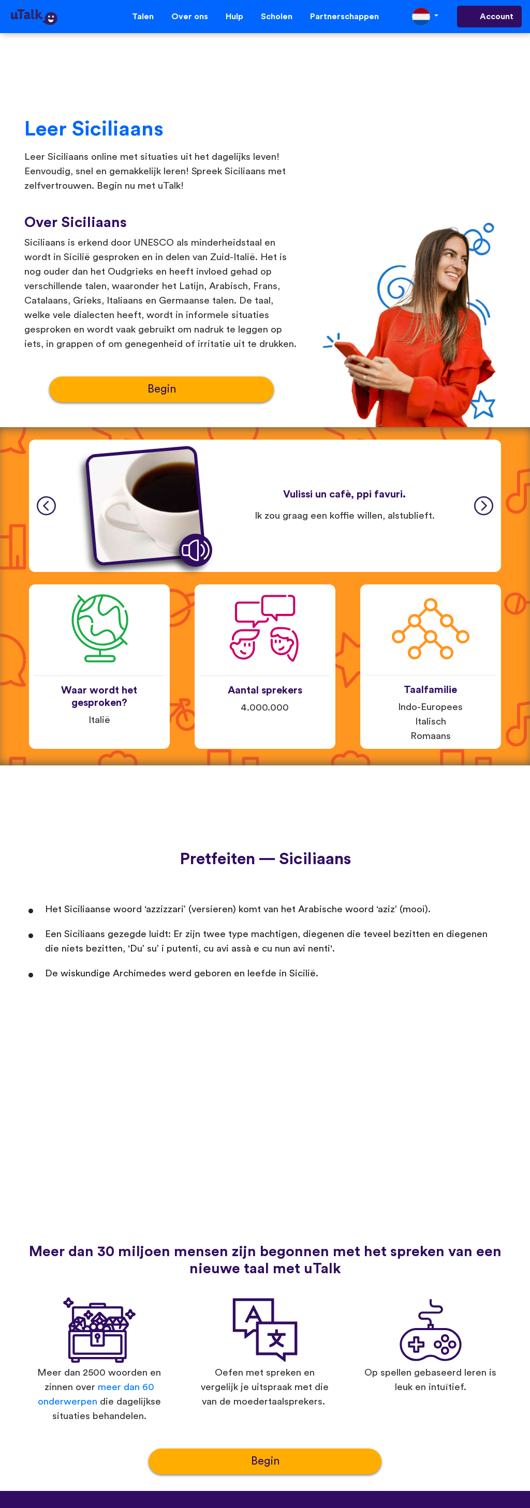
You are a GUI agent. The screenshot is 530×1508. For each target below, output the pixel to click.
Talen (143, 16)
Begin (162, 389)
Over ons (189, 16)
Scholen (276, 16)
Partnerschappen (344, 16)
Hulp (234, 16)
